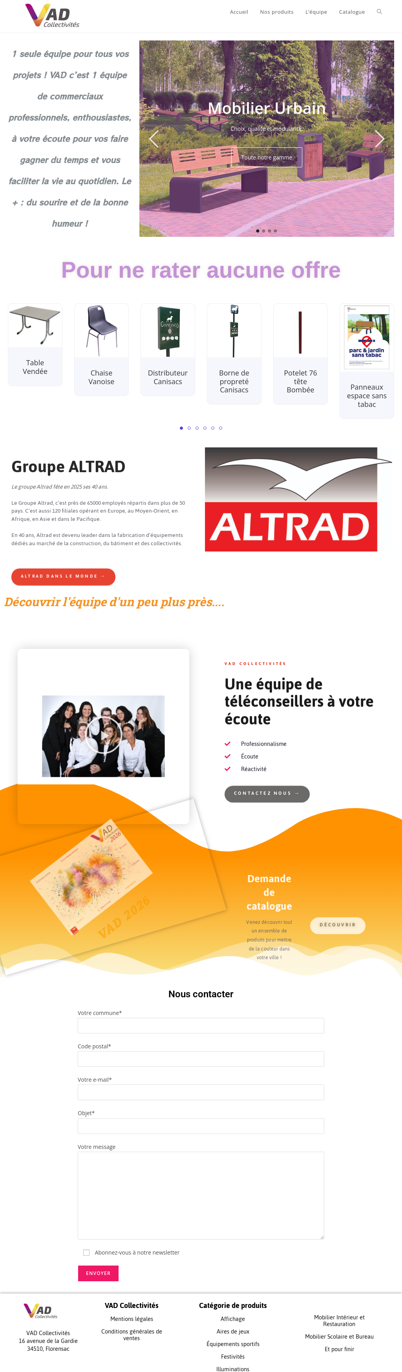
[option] (267, 130)
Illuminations (232, 1361)
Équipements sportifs (232, 1335)
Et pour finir (339, 1340)
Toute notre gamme (266, 149)
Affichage (233, 1310)
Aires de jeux (233, 1323)
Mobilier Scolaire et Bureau (339, 1328)
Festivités (233, 1348)
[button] (181, 419)
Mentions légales (131, 1310)
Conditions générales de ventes (131, 1326)
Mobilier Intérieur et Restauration (339, 1312)
